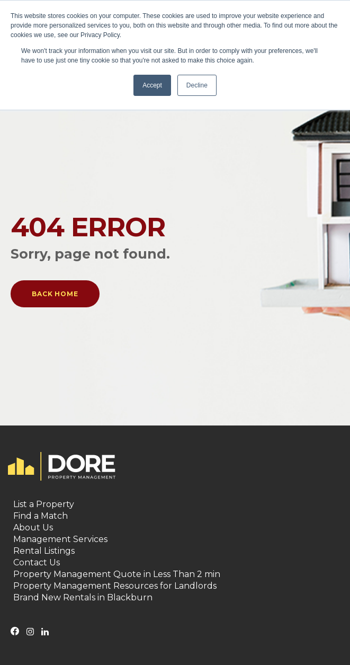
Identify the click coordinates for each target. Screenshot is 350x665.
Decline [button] (197, 85)
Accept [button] (152, 85)
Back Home (55, 294)
